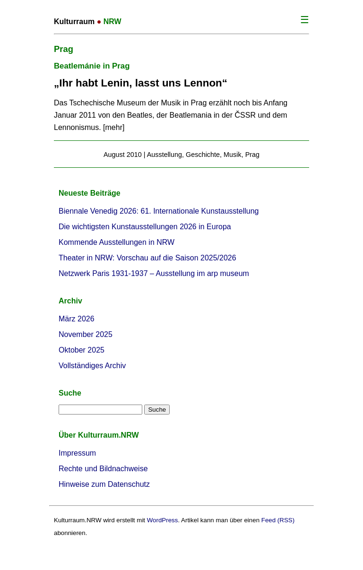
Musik (233, 154)
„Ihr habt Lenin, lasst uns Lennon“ (140, 83)
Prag (252, 154)
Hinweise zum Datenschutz (104, 484)
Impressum (77, 453)
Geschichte (203, 154)
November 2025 (85, 334)
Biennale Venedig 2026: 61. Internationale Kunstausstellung (159, 211)
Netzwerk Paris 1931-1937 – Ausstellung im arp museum (154, 273)
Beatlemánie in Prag (92, 65)
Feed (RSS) (277, 520)
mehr (113, 127)
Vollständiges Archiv (92, 366)
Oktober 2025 (81, 350)
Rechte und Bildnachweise (103, 469)
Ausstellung (164, 154)
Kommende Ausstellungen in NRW (116, 242)
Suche (70, 393)
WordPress (162, 520)
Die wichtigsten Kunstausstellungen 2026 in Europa (145, 227)
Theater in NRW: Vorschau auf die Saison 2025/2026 (147, 258)
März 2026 (77, 319)
